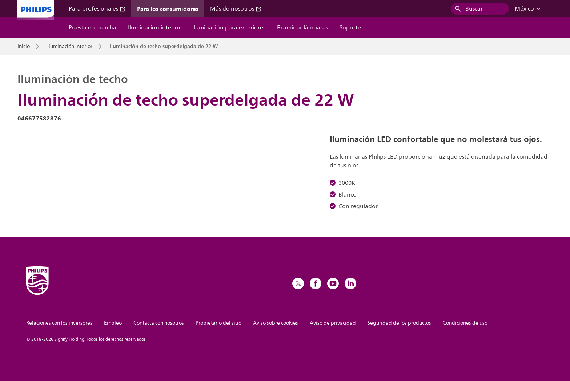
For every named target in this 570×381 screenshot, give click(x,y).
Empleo (113, 323)
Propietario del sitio (218, 323)
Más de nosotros (235, 8)
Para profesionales (97, 8)
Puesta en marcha (92, 27)
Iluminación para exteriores (228, 27)
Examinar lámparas (302, 27)
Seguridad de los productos (399, 323)
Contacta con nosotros (158, 323)
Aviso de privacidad (333, 323)
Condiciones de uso (465, 323)
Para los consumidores (167, 8)
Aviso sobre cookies (275, 323)
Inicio (23, 46)
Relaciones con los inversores (59, 323)
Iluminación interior (154, 27)
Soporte (350, 27)
